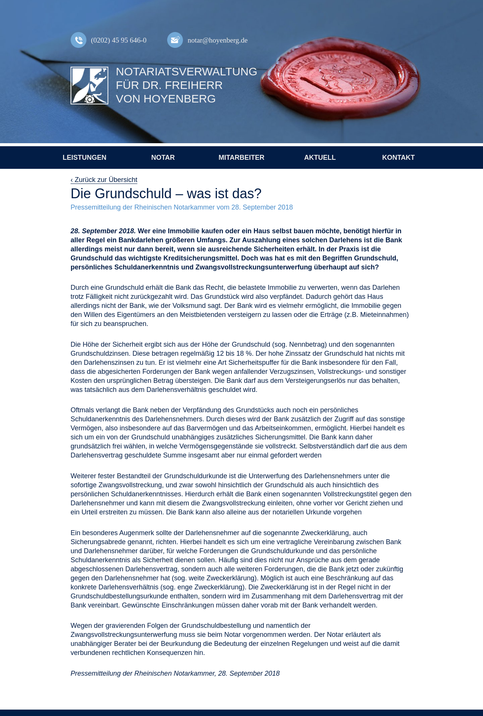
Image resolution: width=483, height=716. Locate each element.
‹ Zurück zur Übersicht (104, 180)
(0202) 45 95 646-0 (118, 40)
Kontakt (398, 157)
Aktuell (320, 157)
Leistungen (84, 157)
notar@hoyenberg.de (218, 40)
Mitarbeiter (241, 157)
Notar (163, 157)
